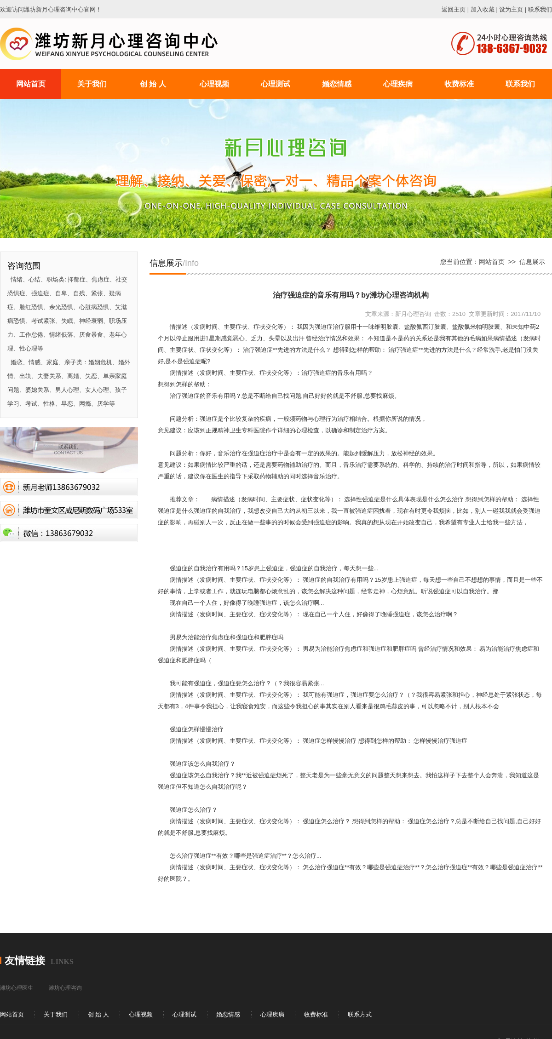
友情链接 (25, 960)
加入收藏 (482, 9)
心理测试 (184, 1014)
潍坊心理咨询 (65, 988)
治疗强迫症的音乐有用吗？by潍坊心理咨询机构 (351, 295)
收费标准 (316, 1014)
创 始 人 (98, 1014)
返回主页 (454, 9)
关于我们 (56, 1014)
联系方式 (360, 1014)
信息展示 (532, 261)
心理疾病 (272, 1014)
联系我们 (540, 9)
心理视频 (141, 1014)
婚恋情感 (228, 1014)
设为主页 (511, 9)
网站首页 (492, 261)
